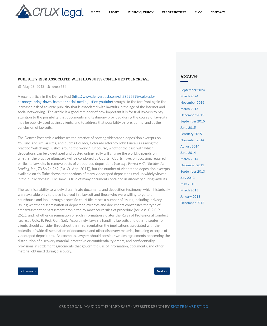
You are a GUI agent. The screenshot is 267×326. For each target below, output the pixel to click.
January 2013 (190, 196)
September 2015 (192, 121)
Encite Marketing (189, 306)
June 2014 (188, 152)
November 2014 (192, 140)
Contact (218, 12)
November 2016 (192, 102)
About (113, 12)
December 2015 (192, 115)
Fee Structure (174, 12)
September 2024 (192, 90)
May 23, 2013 (31, 86)
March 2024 (189, 96)
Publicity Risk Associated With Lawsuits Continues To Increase (83, 79)
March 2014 (189, 159)
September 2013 (192, 171)
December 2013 (192, 165)
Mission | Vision (140, 12)
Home (95, 12)
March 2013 (189, 190)
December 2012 (192, 203)
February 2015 (191, 134)
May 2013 (187, 184)
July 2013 (187, 178)
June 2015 (188, 127)
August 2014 (189, 146)
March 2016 (189, 109)
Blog (198, 12)
